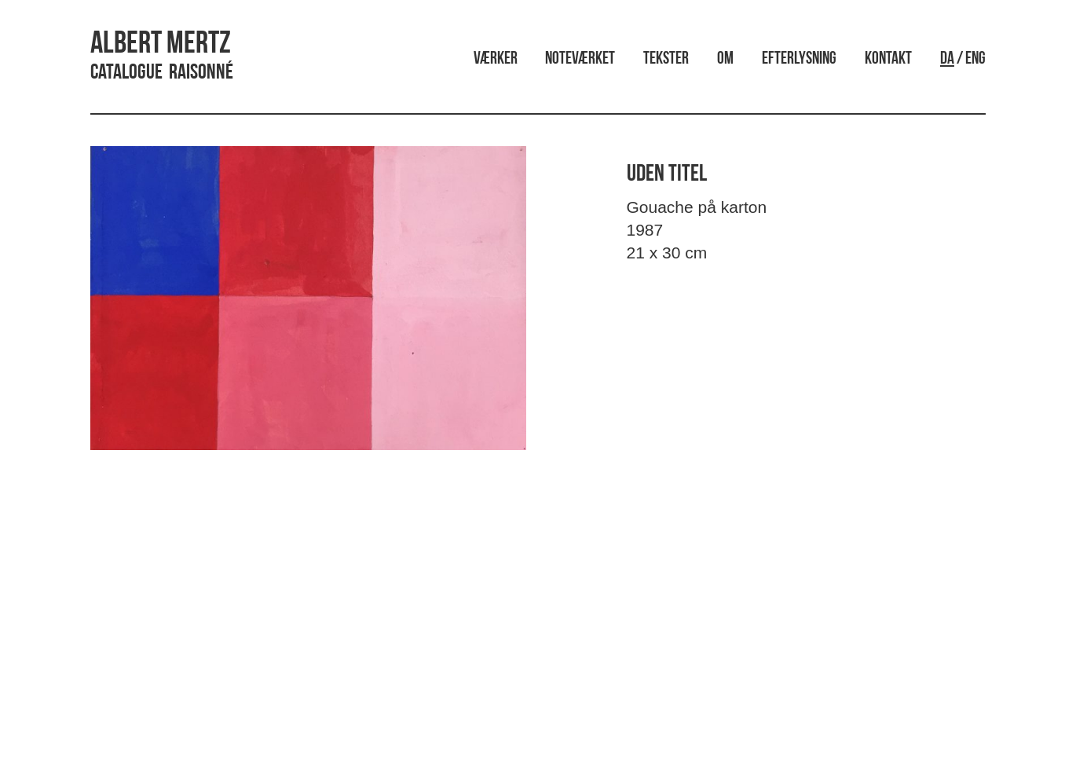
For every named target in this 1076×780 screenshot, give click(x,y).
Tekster (666, 59)
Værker (496, 59)
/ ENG (963, 59)
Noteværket (580, 59)
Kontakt (888, 59)
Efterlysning (799, 59)
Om (725, 59)
